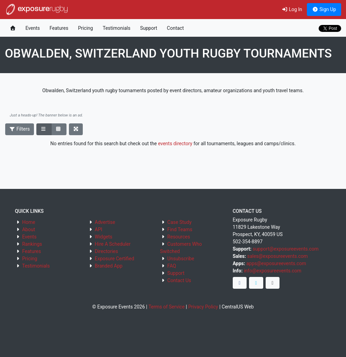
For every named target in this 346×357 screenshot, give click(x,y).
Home (28, 222)
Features (59, 28)
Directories (106, 251)
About (28, 229)
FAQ (171, 266)
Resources (178, 237)
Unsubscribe (180, 258)
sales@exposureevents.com (277, 256)
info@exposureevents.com (272, 270)
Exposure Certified (114, 258)
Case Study (179, 222)
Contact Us (179, 280)
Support (148, 28)
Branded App (109, 266)
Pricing (85, 28)
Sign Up (324, 9)
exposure (36, 9)
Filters (19, 129)
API (99, 229)
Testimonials (116, 28)
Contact (175, 28)
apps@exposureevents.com (276, 263)
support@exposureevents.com (285, 249)
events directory (175, 143)
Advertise (105, 222)
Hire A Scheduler (113, 244)
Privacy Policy (203, 307)
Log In (292, 9)
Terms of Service (166, 307)
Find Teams (179, 229)
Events (33, 28)
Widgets (104, 237)
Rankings (32, 244)
